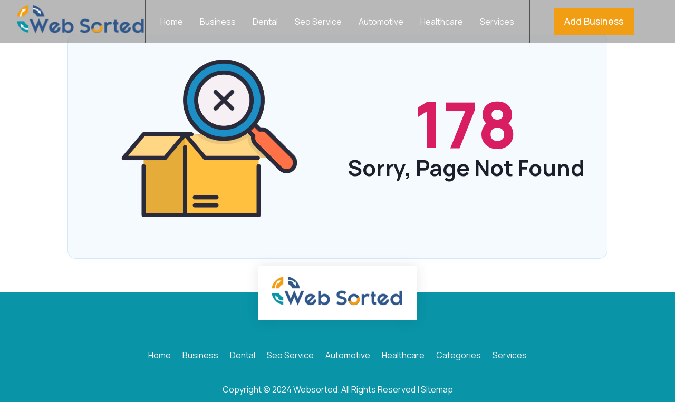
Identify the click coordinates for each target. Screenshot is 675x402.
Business (218, 22)
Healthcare (441, 22)
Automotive (381, 22)
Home (171, 22)
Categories (458, 356)
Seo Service (318, 22)
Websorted (315, 389)
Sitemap (437, 389)
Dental (265, 22)
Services (497, 22)
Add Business (593, 21)
